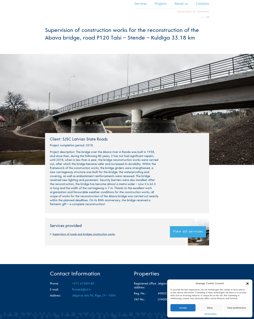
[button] (247, 283)
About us (181, 4)
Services (140, 4)
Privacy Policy (211, 314)
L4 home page (50, 10)
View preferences (236, 307)
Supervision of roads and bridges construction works (83, 234)
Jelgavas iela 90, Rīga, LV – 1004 (94, 295)
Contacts (202, 4)
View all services (188, 231)
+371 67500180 (83, 283)
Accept (183, 307)
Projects (161, 4)
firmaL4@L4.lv (81, 289)
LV (203, 17)
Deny (210, 307)
